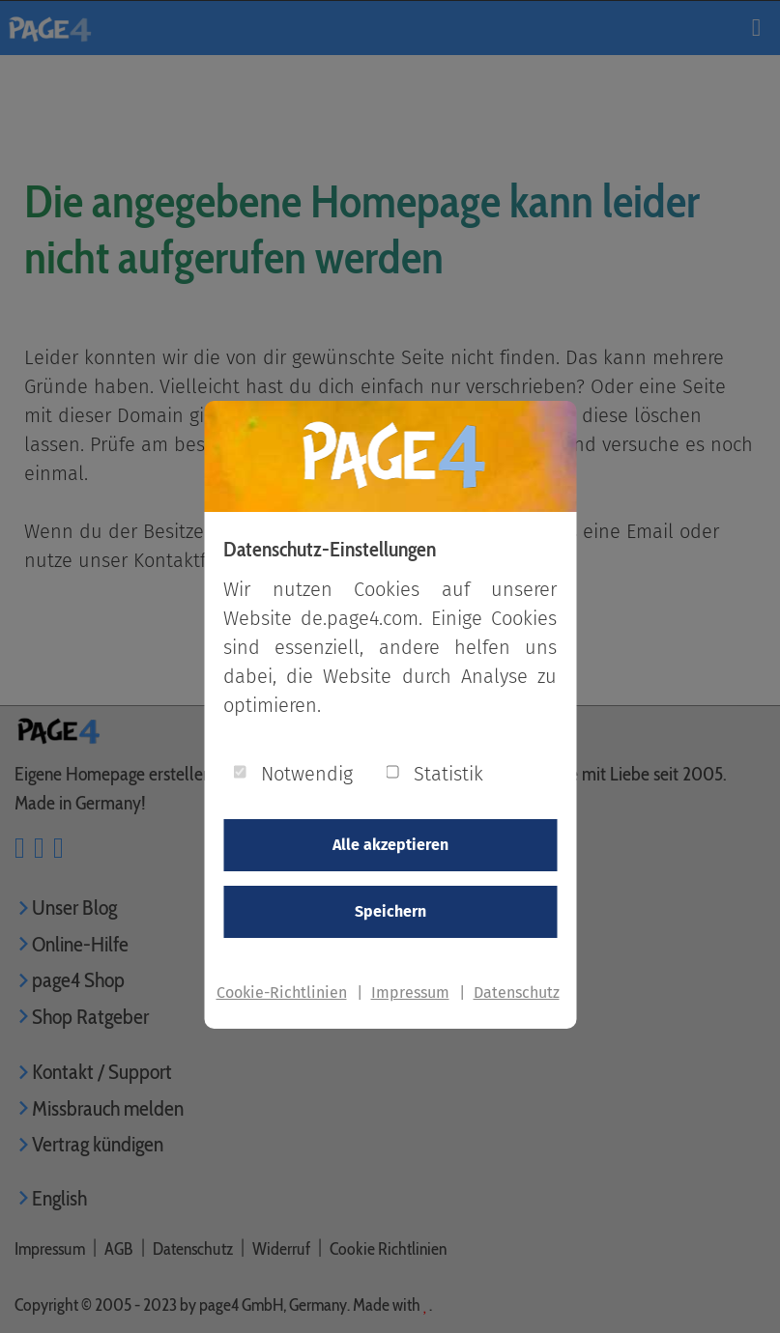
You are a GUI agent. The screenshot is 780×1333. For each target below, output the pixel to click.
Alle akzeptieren (390, 845)
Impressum (410, 992)
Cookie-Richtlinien (282, 992)
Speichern (390, 911)
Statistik (448, 773)
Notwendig (307, 773)
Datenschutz (517, 992)
